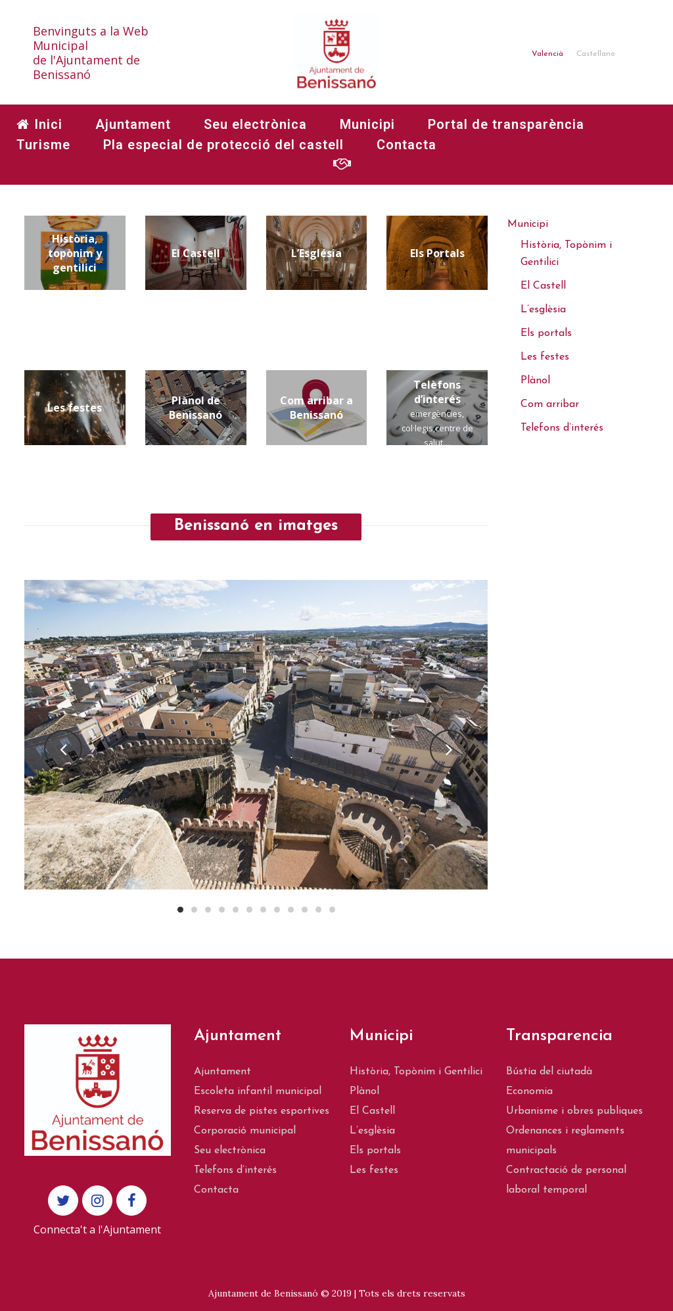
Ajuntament (222, 1071)
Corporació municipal (245, 1131)
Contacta (216, 1190)
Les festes (545, 357)
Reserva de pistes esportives (261, 1111)
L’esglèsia (543, 309)
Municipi (527, 224)
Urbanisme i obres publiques (574, 1111)
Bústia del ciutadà (549, 1071)
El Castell (543, 286)
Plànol (535, 380)
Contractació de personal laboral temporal (566, 1180)
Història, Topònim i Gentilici (416, 1071)
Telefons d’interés (562, 428)
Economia (529, 1091)
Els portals (546, 333)
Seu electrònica (230, 1150)
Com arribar (550, 404)
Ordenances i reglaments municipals (565, 1141)
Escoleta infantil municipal (257, 1091)
